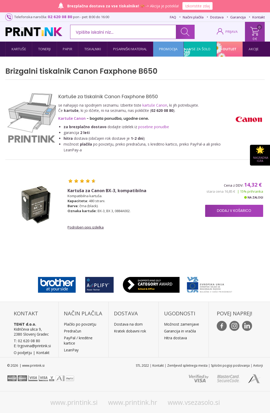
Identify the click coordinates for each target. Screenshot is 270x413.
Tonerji (44, 49)
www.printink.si (74, 402)
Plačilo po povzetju (80, 324)
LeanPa (70, 349)
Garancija (238, 17)
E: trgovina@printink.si (32, 345)
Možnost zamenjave (181, 324)
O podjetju (23, 352)
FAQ (173, 17)
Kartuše (19, 49)
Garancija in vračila (180, 331)
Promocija (168, 49)
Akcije (254, 49)
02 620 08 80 (60, 16)
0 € (255, 38)
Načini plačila (193, 17)
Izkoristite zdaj (197, 5)
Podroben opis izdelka (86, 227)
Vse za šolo (200, 49)
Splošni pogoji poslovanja (230, 365)
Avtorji (258, 365)
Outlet (230, 49)
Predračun (72, 331)
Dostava (217, 17)
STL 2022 (142, 365)
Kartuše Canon (72, 118)
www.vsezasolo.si (194, 402)
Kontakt (258, 17)
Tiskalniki (92, 49)
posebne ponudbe (153, 126)
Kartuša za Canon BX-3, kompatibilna (107, 190)
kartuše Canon (154, 105)
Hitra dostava (175, 337)
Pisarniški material (130, 49)
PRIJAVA (231, 31)
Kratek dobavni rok (130, 331)
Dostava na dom (128, 324)
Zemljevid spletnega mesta (187, 365)
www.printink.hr (132, 402)
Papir (67, 49)
